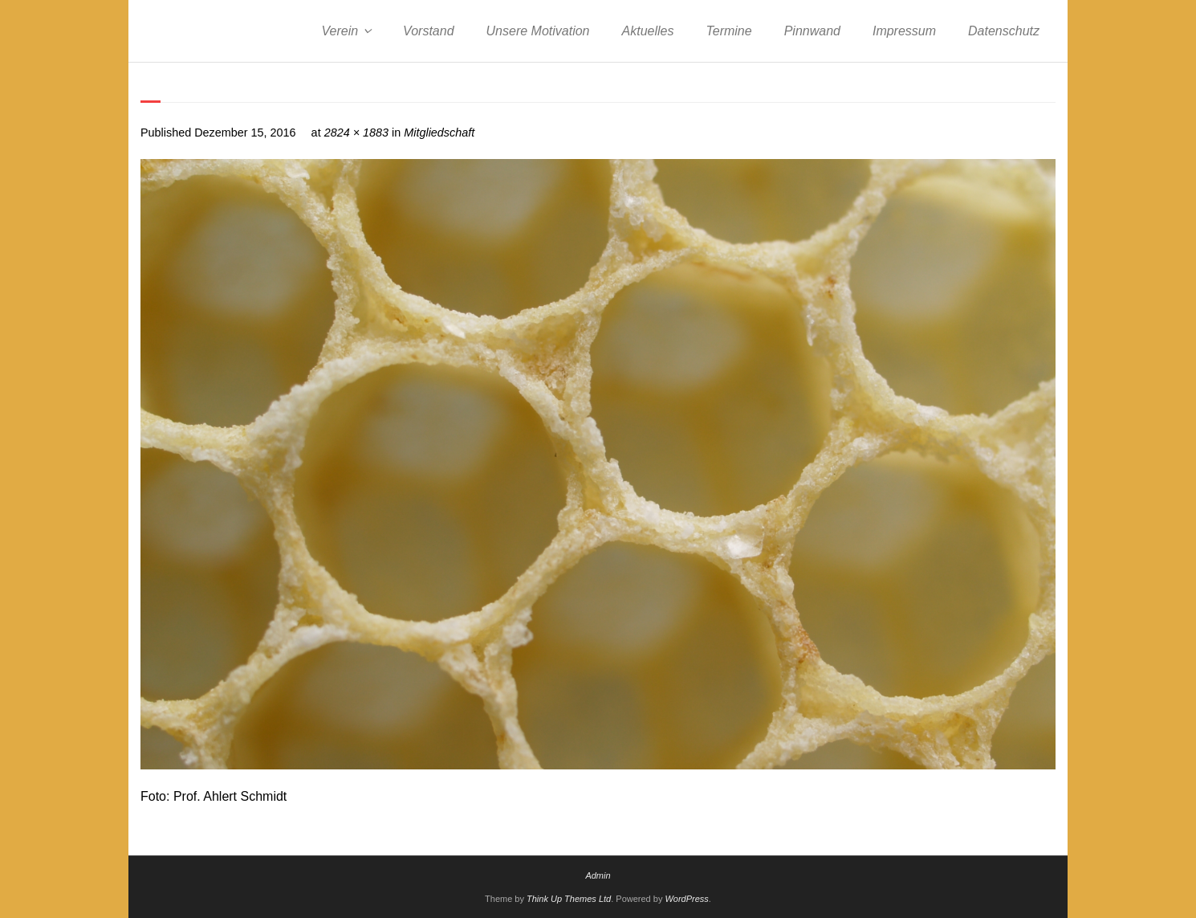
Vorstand (428, 31)
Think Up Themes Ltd (569, 899)
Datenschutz (1003, 31)
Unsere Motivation (538, 31)
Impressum (904, 31)
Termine (728, 31)
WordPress (686, 899)
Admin (597, 875)
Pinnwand (812, 31)
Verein (339, 31)
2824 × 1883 (356, 132)
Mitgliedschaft (439, 132)
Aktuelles (648, 31)
